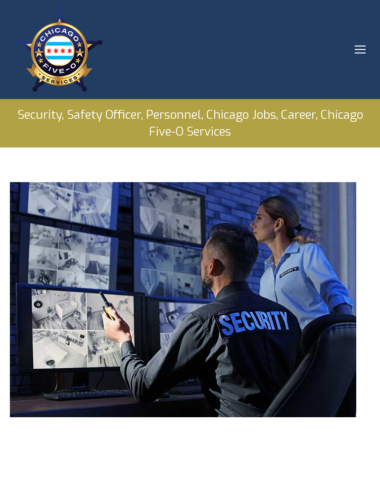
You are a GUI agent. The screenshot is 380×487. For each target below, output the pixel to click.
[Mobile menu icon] (360, 49)
